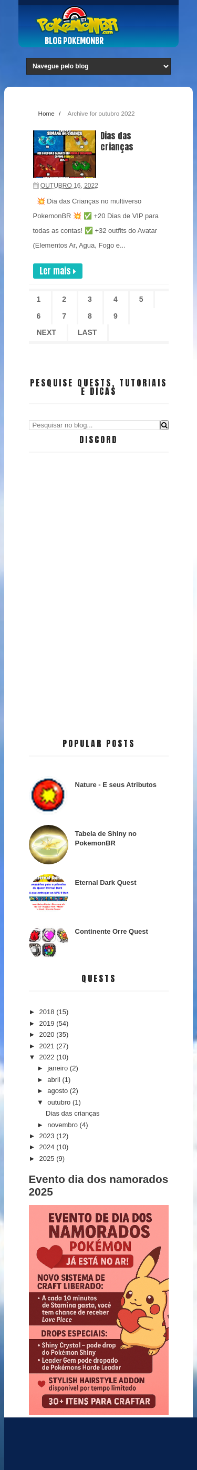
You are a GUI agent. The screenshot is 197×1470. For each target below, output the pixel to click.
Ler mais (57, 270)
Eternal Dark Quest (106, 882)
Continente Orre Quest (111, 931)
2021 (48, 1046)
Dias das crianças (116, 141)
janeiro (58, 1068)
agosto (58, 1091)
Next (46, 332)
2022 (48, 1057)
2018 (48, 1012)
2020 (48, 1034)
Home (46, 113)
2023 (48, 1136)
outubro (59, 1102)
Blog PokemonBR (74, 41)
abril (54, 1080)
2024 (48, 1147)
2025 (48, 1158)
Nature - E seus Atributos (116, 785)
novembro (63, 1125)
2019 (48, 1023)
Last (87, 332)
